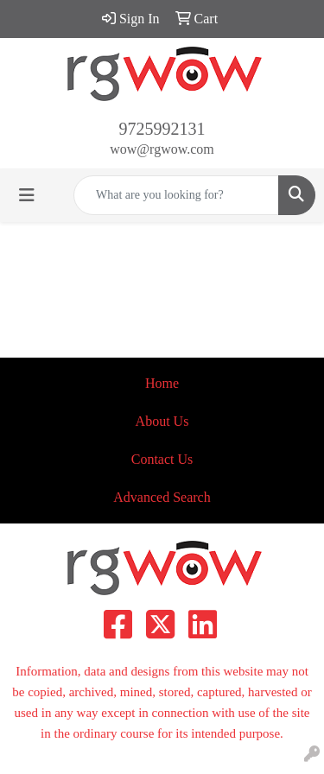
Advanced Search (161, 497)
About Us (162, 421)
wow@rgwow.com (162, 149)
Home (162, 383)
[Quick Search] (176, 195)
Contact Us (162, 459)
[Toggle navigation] (27, 195)
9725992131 (162, 128)
